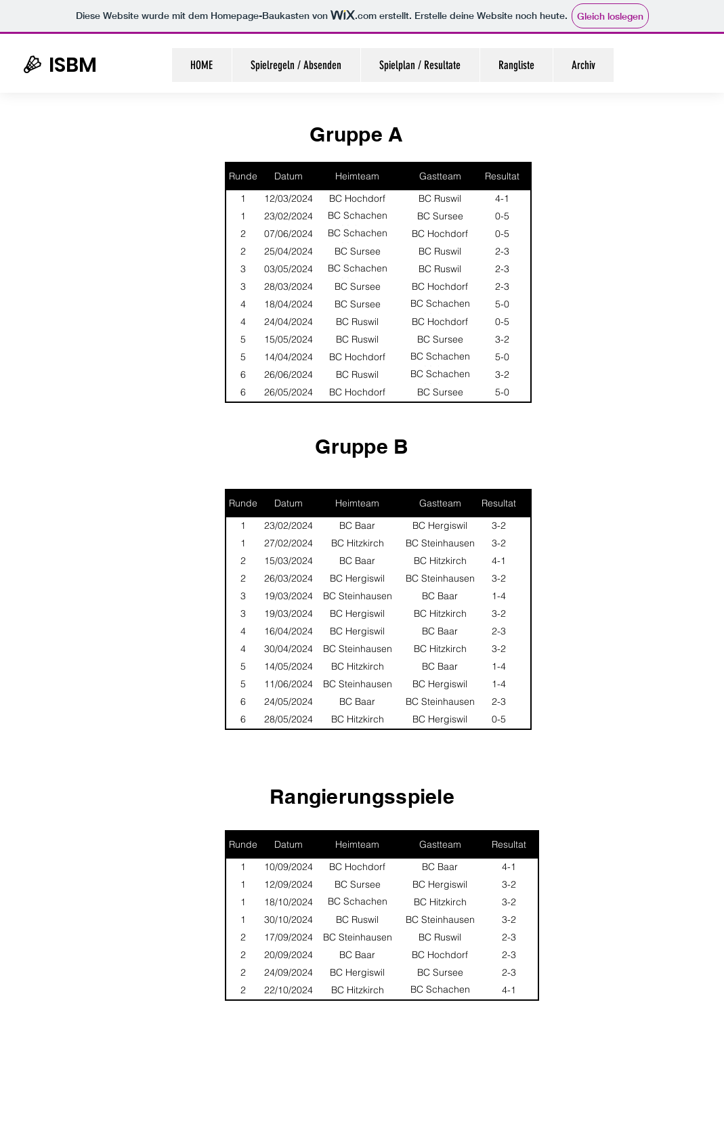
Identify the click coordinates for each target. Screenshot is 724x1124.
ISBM (73, 65)
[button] (583, 65)
